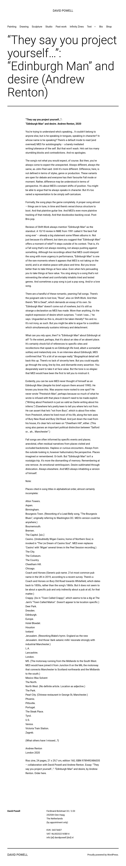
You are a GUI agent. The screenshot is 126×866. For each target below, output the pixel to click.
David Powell (63, 10)
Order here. (40, 773)
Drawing (24, 26)
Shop (109, 26)
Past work (61, 26)
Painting (11, 26)
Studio (48, 26)
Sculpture (37, 26)
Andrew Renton (75, 764)
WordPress (112, 854)
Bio (101, 26)
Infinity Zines (77, 26)
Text (89, 26)
